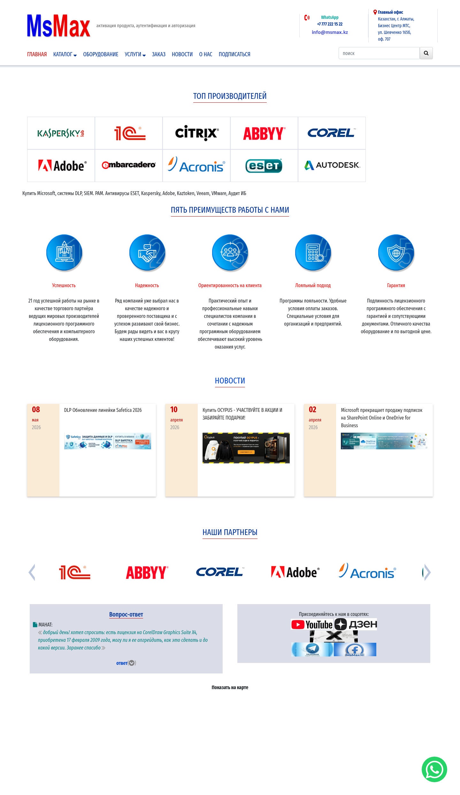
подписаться (234, 54)
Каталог (65, 54)
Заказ (158, 54)
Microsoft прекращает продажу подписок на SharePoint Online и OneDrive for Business (381, 418)
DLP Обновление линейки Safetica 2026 (103, 410)
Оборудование (100, 54)
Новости (182, 54)
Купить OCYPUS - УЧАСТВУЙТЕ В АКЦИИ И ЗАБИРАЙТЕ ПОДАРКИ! (242, 414)
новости (230, 381)
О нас (205, 54)
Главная (37, 54)
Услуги (135, 54)
